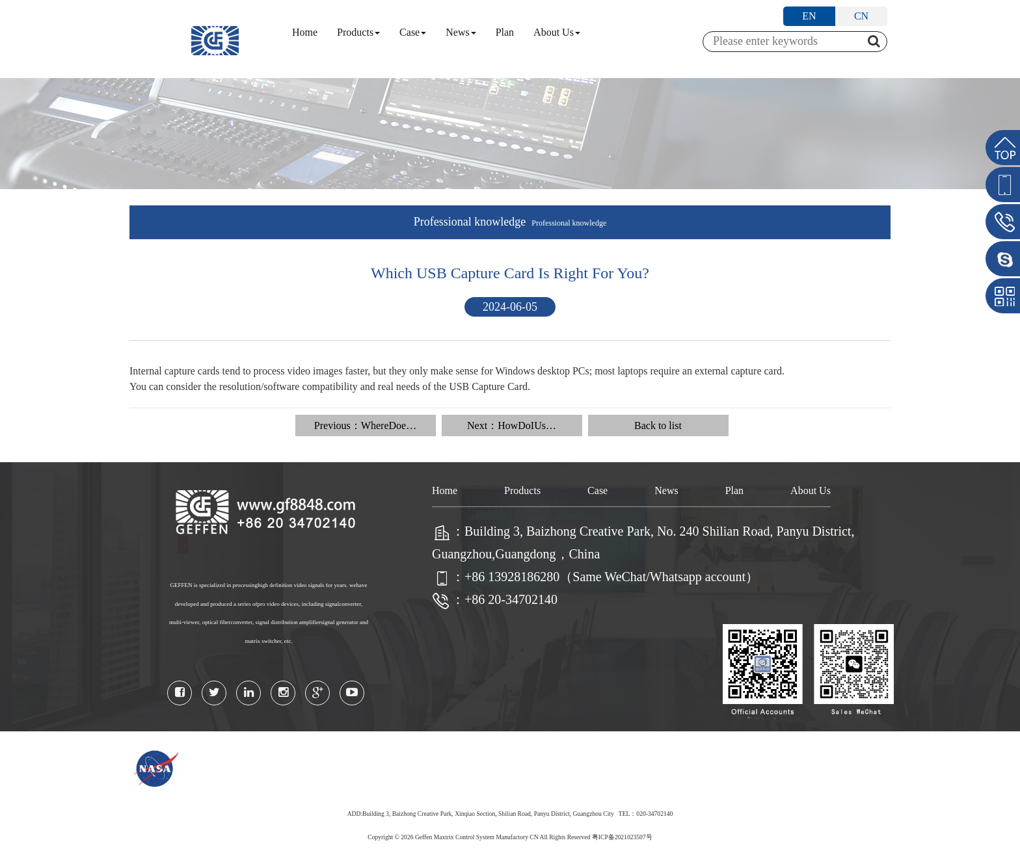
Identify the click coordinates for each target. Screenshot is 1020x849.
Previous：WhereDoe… (365, 425)
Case (412, 32)
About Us (556, 32)
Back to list (658, 425)
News (461, 32)
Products (358, 32)
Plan (505, 32)
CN (861, 15)
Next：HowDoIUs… (511, 425)
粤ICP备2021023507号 (622, 837)
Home (304, 32)
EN (809, 15)
